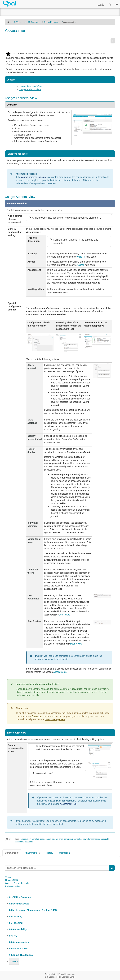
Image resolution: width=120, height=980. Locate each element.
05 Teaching (33, 22)
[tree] (60, 929)
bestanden (19, 842)
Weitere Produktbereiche (17, 883)
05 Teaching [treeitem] (15, 923)
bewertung (68, 839)
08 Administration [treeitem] (19, 942)
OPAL (16, 22)
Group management (55, 719)
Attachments (33, 853)
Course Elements (51, 22)
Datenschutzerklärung (54, 974)
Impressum (70, 974)
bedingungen (45, 839)
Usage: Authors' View (30, 89)
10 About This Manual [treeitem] (21, 955)
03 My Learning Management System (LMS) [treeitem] (33, 910)
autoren (59, 839)
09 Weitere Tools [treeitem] (18, 948)
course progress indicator (33, 177)
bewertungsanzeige (91, 839)
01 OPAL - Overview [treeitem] (20, 897)
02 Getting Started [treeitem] (19, 903)
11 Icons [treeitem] (14, 961)
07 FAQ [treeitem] (13, 935)
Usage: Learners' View (30, 86)
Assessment (68, 22)
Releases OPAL (13, 886)
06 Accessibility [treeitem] (18, 929)
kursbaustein (25, 839)
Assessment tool (68, 804)
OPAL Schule (11, 880)
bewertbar (78, 839)
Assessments (60, 672)
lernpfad (35, 839)
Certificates (64, 614)
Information (64, 853)
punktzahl (105, 839)
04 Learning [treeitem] (15, 916)
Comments (12, 853)
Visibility (81, 256)
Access (81, 265)
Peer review (76, 643)
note (53, 839)
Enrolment (37, 716)
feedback (29, 842)
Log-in (101, 4)
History (49, 853)
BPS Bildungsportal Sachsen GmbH (60, 977)
